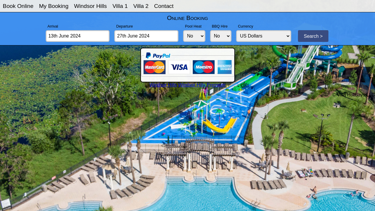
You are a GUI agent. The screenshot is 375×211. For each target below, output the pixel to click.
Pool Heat (193, 26)
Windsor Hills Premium (202, 84)
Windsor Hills (90, 6)
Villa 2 (141, 6)
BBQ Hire (220, 26)
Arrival (52, 26)
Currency (245, 26)
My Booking (53, 6)
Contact (163, 6)
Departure (124, 26)
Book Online (18, 6)
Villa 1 (120, 6)
